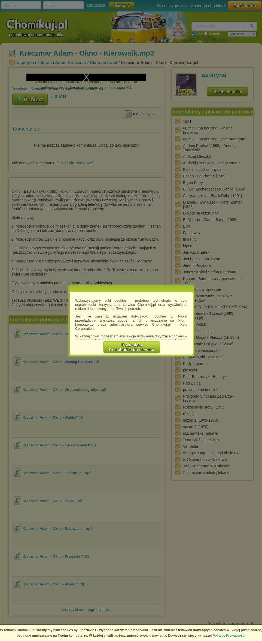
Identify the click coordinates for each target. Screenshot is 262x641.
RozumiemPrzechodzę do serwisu (131, 347)
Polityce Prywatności (229, 635)
